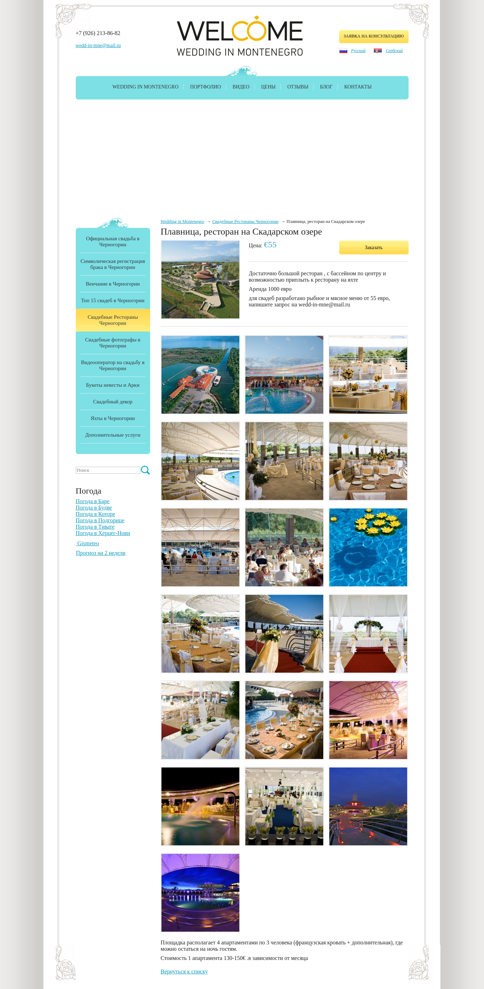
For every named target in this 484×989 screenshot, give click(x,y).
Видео (241, 87)
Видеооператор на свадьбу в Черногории (112, 365)
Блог (326, 87)
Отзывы (297, 87)
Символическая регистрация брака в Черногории (113, 264)
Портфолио (205, 87)
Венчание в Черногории (112, 284)
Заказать (374, 247)
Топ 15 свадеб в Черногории (112, 300)
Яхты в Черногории (113, 418)
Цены (268, 87)
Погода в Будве (94, 508)
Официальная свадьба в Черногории (112, 241)
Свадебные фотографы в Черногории (113, 343)
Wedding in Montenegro (145, 87)
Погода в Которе (95, 514)
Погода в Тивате (95, 527)
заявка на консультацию (374, 36)
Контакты (357, 87)
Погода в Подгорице (100, 520)
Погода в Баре (92, 501)
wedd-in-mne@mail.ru (98, 45)
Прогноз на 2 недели (101, 553)
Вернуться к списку (184, 971)
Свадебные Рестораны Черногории (245, 221)
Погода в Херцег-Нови (103, 533)
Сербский (394, 50)
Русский (358, 50)
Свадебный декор (112, 401)
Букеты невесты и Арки (112, 385)
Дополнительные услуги (113, 435)
